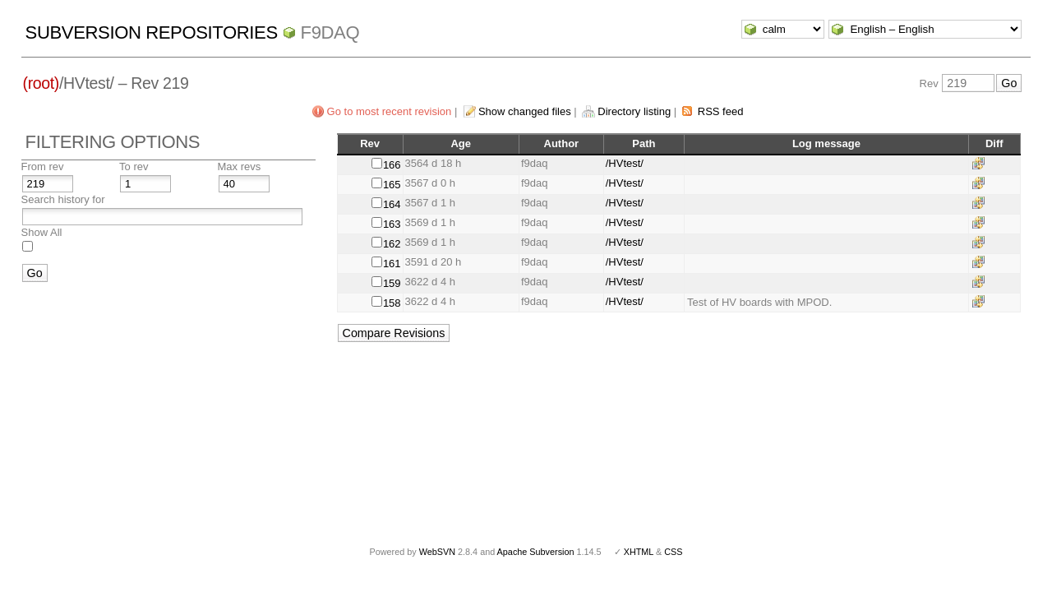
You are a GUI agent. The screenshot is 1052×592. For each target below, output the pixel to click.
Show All (41, 232)
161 (392, 263)
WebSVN (437, 552)
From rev (42, 166)
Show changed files (524, 111)
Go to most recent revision (389, 111)
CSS (673, 552)
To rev (133, 166)
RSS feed (721, 111)
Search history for (63, 199)
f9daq (330, 32)
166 (392, 165)
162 (392, 244)
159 (392, 283)
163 (392, 224)
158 (392, 303)
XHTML (638, 552)
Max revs (239, 166)
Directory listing (634, 111)
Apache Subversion (535, 552)
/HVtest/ (625, 163)
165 (392, 184)
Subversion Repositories (151, 32)
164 (392, 204)
